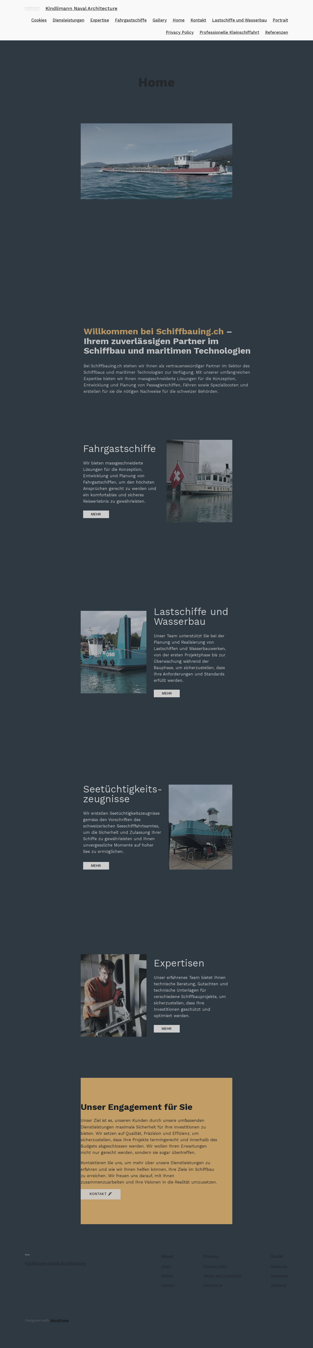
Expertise (99, 20)
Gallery (160, 20)
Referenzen (276, 32)
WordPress (59, 1320)
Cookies (39, 20)
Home (179, 20)
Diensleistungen (68, 20)
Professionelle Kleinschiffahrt (229, 32)
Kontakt (198, 20)
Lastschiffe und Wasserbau (239, 20)
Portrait (280, 20)
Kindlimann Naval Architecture (81, 8)
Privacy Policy (180, 32)
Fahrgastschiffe (131, 20)
